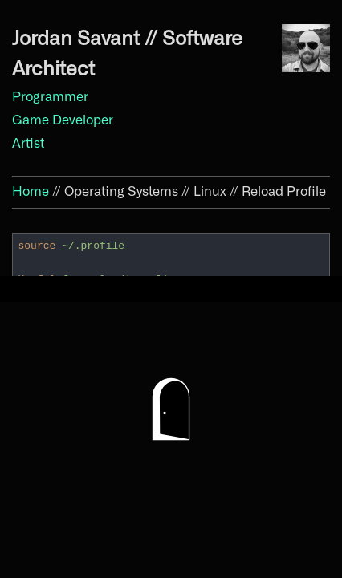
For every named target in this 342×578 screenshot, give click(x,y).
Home (30, 191)
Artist (28, 143)
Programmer (50, 97)
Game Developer (62, 120)
